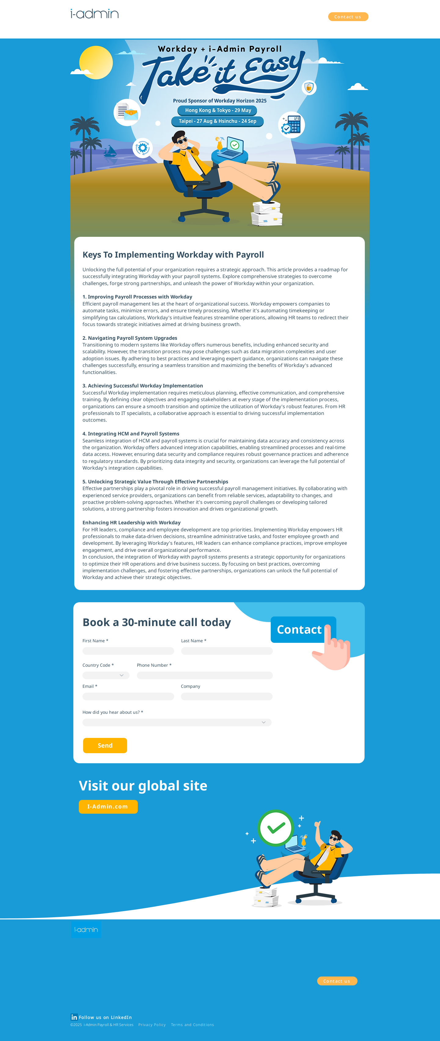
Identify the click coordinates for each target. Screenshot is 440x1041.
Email (88, 686)
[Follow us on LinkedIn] (106, 1017)
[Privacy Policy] (152, 1025)
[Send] (105, 745)
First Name (93, 641)
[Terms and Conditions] (193, 1025)
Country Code (96, 665)
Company (190, 686)
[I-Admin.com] (108, 807)
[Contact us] (348, 16)
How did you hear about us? (111, 712)
